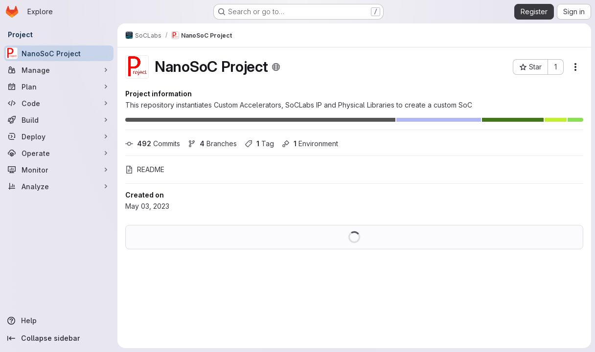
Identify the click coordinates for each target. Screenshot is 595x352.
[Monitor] (59, 169)
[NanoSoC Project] (59, 53)
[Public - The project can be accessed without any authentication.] (276, 67)
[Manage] (59, 70)
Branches (212, 143)
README (144, 169)
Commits (152, 143)
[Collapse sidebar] (59, 338)
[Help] (59, 321)
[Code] (59, 103)
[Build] (59, 120)
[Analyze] (59, 186)
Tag (259, 143)
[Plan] (59, 86)
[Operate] (59, 153)
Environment (310, 143)
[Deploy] (59, 136)
